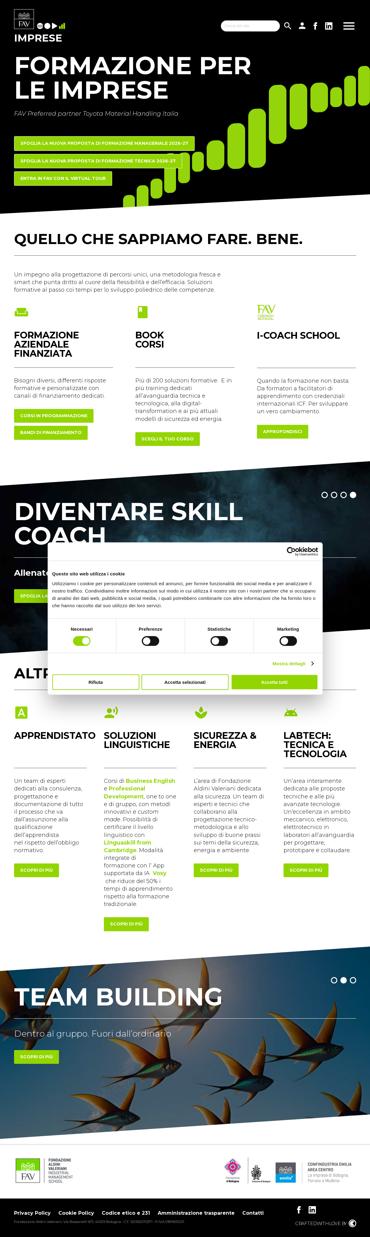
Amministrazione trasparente (196, 1213)
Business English (150, 781)
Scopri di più (36, 1057)
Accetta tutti (274, 681)
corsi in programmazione (53, 415)
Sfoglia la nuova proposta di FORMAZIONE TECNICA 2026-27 (98, 161)
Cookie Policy (76, 1213)
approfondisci (282, 431)
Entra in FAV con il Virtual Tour (63, 178)
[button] (324, 495)
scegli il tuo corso (167, 439)
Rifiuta (96, 681)
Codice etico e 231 (126, 1213)
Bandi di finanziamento (51, 432)
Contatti (253, 1213)
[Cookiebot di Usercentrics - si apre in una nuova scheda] (291, 551)
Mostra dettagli (289, 663)
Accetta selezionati (185, 681)
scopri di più (36, 870)
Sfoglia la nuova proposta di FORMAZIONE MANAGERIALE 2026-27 (104, 143)
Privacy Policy (32, 1213)
